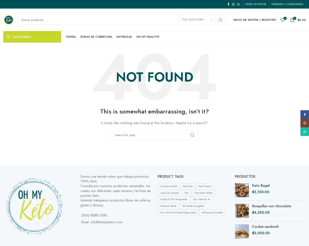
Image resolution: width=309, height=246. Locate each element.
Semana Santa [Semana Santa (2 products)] (168, 206)
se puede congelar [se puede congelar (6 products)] (193, 206)
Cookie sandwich (265, 226)
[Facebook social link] (228, 4)
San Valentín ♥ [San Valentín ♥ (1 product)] (201, 199)
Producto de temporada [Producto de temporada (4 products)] (174, 199)
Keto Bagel (261, 185)
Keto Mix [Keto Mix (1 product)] (188, 186)
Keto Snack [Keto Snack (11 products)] (205, 186)
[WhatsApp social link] (238, 4)
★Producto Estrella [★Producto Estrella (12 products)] (212, 213)
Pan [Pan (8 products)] (187, 193)
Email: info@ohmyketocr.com (101, 222)
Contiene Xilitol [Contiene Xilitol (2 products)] (169, 186)
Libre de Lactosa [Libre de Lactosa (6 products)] (170, 193)
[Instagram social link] (233, 4)
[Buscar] (122, 20)
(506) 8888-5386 (94, 215)
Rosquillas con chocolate (271, 206)
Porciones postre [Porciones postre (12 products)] (203, 193)
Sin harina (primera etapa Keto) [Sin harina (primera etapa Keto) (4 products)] (178, 213)
